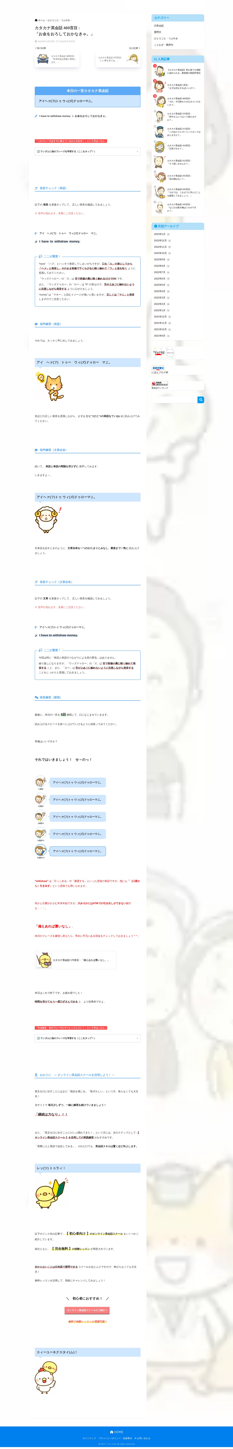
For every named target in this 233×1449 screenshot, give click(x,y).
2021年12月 (163, 322)
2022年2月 (162, 308)
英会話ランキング (160, 393)
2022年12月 (163, 242)
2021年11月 (163, 328)
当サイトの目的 (115, 4)
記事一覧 (198, 4)
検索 (200, 405)
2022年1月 (162, 315)
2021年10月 (163, 335)
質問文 (141, 4)
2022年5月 (162, 288)
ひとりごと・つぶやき (159, 4)
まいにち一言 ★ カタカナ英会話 (56, 4)
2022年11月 (163, 249)
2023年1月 (162, 235)
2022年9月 (162, 262)
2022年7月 (162, 275)
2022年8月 (162, 269)
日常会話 (130, 4)
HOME (116, 1434)
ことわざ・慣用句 (182, 4)
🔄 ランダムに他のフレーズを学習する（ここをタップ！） (68, 151)
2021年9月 (162, 341)
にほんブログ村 (160, 378)
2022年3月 (162, 302)
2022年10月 (163, 255)
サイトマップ (89, 1440)
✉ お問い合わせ (142, 1440)
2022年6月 (162, 282)
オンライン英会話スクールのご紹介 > (87, 1311)
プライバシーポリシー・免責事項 (115, 1440)
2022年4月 (162, 295)
